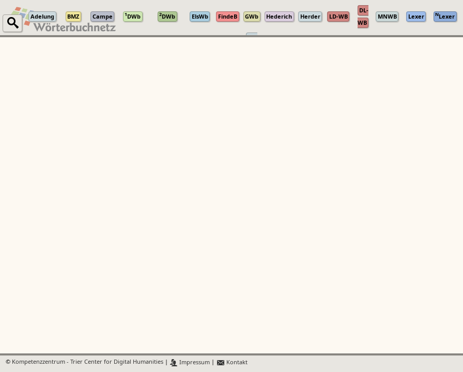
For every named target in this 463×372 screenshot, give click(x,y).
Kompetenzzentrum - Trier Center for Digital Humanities (87, 362)
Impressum (189, 362)
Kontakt (232, 362)
